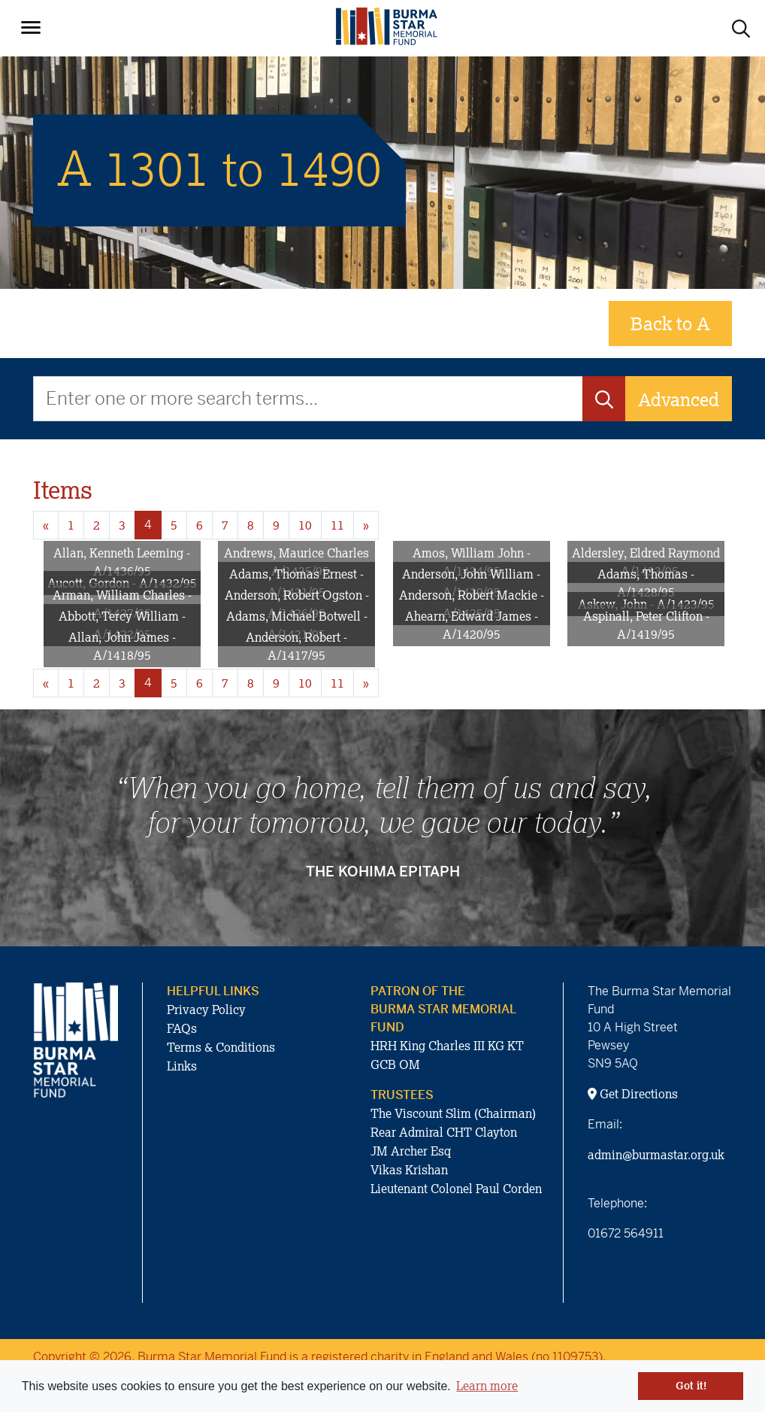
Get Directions (633, 1094)
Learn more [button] (487, 1385)
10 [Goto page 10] (305, 525)
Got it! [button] (691, 1385)
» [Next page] (366, 525)
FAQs (182, 1028)
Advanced (678, 399)
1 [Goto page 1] (71, 525)
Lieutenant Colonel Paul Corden (456, 1188)
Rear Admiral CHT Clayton (443, 1132)
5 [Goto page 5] (174, 525)
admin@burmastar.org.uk (656, 1154)
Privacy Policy (206, 1009)
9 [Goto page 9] (276, 525)
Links (182, 1066)
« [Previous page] (46, 525)
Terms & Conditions (221, 1047)
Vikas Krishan (409, 1169)
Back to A (670, 323)
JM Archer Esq (410, 1151)
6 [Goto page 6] (199, 525)
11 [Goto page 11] (337, 525)
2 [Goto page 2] (96, 525)
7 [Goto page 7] (225, 525)
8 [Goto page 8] (250, 525)
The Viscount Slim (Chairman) (453, 1113)
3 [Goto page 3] (122, 525)
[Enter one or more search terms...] (308, 398)
